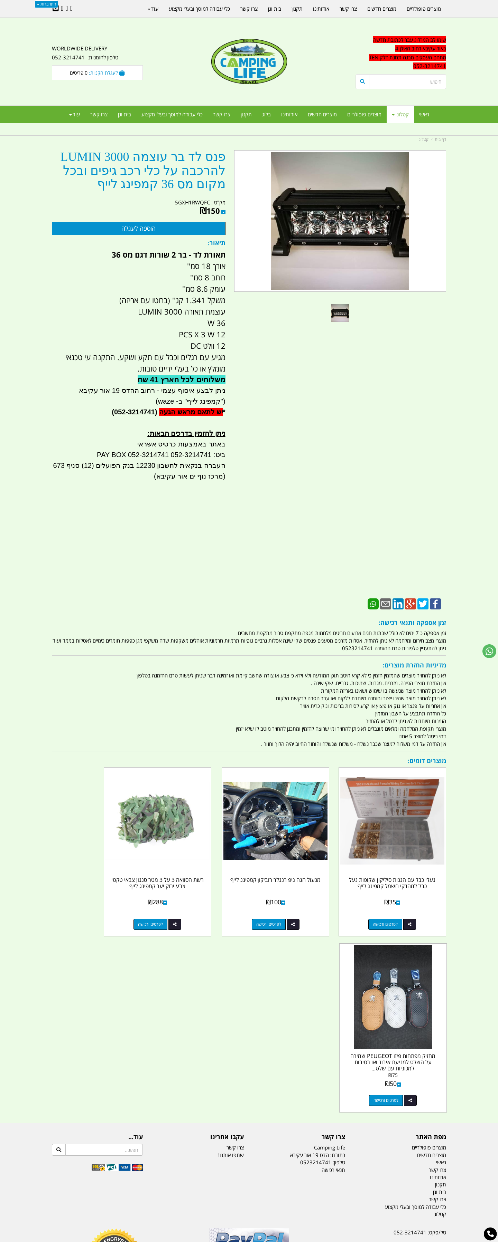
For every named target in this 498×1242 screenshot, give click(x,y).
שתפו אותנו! (231, 961)
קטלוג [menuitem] (400, 114)
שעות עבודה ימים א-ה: (401, 1088)
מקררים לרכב (166, 1202)
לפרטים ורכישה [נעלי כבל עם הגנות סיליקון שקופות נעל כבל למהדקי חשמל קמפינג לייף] (393, 907)
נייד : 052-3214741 (424, 1051)
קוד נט (239, 1237)
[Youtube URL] (62, 8)
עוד (74, 114)
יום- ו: (385, 1114)
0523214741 (315, 969)
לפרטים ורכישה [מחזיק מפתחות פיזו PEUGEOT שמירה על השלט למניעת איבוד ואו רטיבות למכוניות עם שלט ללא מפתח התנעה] (90, 907)
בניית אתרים (224, 1237)
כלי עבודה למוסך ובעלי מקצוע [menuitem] (172, 114)
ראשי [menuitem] (424, 114)
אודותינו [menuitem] (289, 114)
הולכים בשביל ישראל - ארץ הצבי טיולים (249, 1089)
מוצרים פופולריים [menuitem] (364, 114)
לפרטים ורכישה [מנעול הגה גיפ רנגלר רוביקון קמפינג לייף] (292, 907)
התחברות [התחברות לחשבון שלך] (46, 4)
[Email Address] (56, 8)
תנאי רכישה (333, 976)
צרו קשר (235, 954)
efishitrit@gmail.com (421, 1063)
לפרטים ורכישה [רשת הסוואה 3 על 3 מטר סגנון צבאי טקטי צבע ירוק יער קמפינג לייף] (191, 907)
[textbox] (401, 53)
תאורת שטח (196, 1202)
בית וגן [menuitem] (124, 114)
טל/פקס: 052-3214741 (420, 1039)
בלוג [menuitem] (266, 114)
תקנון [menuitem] (246, 114)
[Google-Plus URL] (66, 8)
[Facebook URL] (71, 8)
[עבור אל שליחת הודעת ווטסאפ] (489, 651)
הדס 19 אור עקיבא (426, 1076)
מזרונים (141, 1202)
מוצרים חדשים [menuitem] (322, 114)
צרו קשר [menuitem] (221, 114)
